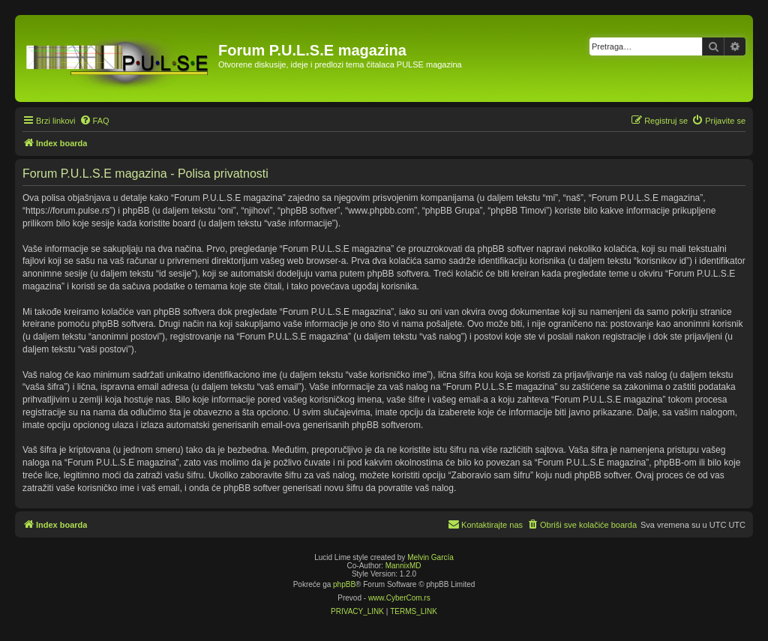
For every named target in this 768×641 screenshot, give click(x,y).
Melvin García (430, 557)
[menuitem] (95, 121)
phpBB (344, 584)
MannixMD (404, 566)
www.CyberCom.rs (399, 598)
